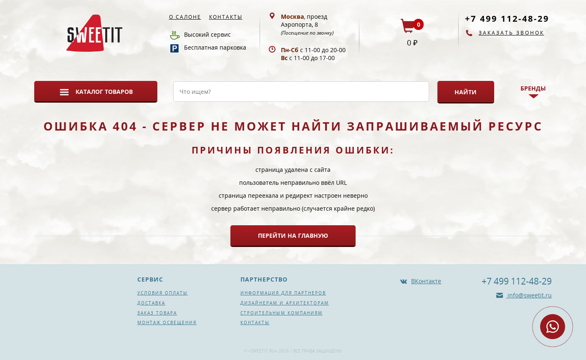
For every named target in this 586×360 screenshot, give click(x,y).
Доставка (151, 303)
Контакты (225, 16)
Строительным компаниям (281, 313)
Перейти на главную (293, 235)
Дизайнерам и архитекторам (284, 303)
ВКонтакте (426, 281)
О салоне (185, 16)
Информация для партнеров (283, 293)
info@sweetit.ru (529, 295)
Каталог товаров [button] (104, 92)
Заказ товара (157, 313)
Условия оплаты (162, 293)
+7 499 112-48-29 (507, 18)
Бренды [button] (533, 88)
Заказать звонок (511, 32)
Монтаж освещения (167, 322)
